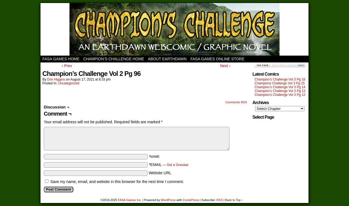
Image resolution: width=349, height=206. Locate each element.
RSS (219, 200)
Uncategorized (68, 83)
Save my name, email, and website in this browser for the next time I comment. (117, 181)
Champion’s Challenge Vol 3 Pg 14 (280, 87)
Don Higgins (56, 79)
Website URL (160, 173)
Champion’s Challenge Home (113, 59)
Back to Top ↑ (234, 200)
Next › (225, 66)
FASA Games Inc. (130, 200)
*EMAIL (169, 164)
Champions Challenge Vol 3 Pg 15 (280, 83)
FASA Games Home (60, 59)
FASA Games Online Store (217, 59)
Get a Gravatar (177, 165)
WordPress (168, 200)
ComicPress (191, 200)
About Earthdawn (167, 59)
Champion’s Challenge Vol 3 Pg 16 (280, 79)
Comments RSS (236, 102)
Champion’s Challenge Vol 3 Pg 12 (280, 95)
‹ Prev (67, 66)
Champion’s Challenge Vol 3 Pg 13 (280, 91)
